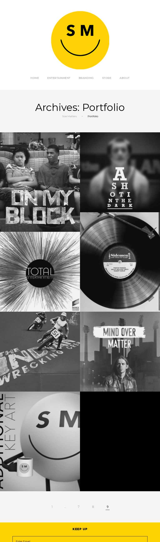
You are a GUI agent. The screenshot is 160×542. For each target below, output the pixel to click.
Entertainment (58, 77)
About (125, 77)
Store (106, 77)
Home (34, 77)
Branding (86, 77)
